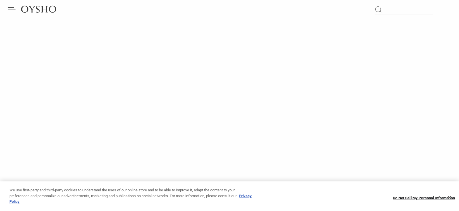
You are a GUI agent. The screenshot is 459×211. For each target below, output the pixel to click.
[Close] (449, 199)
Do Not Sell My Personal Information (424, 199)
